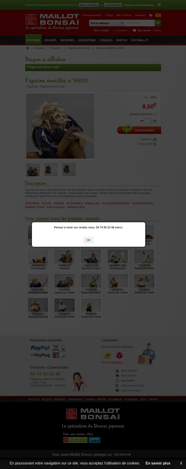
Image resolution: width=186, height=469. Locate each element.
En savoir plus (158, 463)
